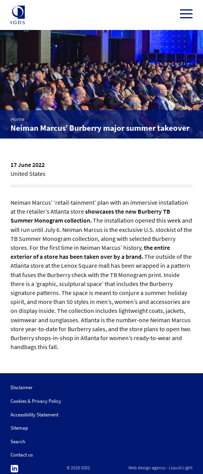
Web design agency (147, 467)
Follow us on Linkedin (14, 468)
